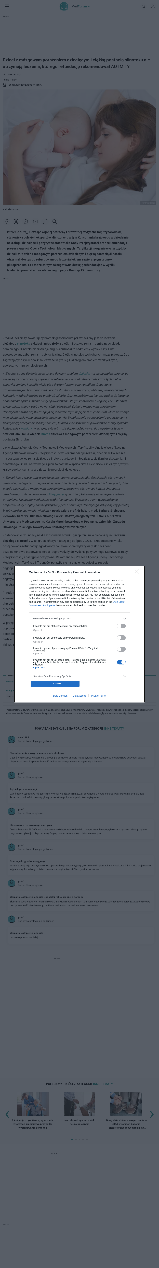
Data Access (79, 695)
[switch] (121, 626)
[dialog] (79, 634)
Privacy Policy (98, 695)
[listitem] (79, 618)
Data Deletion (60, 695)
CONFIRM (55, 683)
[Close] (138, 572)
